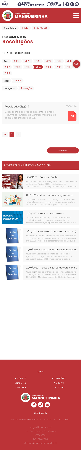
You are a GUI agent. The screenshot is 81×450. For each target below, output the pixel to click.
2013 (47, 67)
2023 (15, 61)
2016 (16, 67)
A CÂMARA (20, 378)
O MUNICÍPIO (58, 378)
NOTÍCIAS (59, 382)
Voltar (62, 150)
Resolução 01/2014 (17, 106)
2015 (27, 67)
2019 (58, 61)
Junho (16, 80)
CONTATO (21, 387)
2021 (37, 61)
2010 (6, 73)
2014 (37, 67)
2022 (26, 61)
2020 (47, 61)
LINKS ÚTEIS (20, 382)
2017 (6, 67)
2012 (57, 67)
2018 (68, 61)
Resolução (25, 88)
